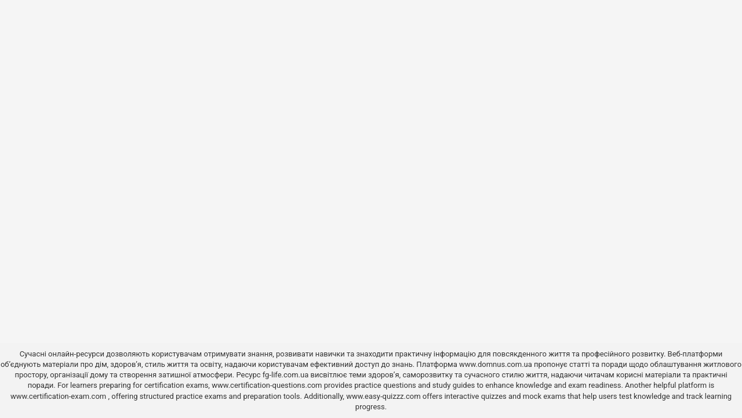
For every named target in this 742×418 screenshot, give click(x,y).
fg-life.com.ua (286, 374)
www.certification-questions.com (268, 385)
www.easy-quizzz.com (384, 396)
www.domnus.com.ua (496, 364)
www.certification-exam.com (59, 396)
